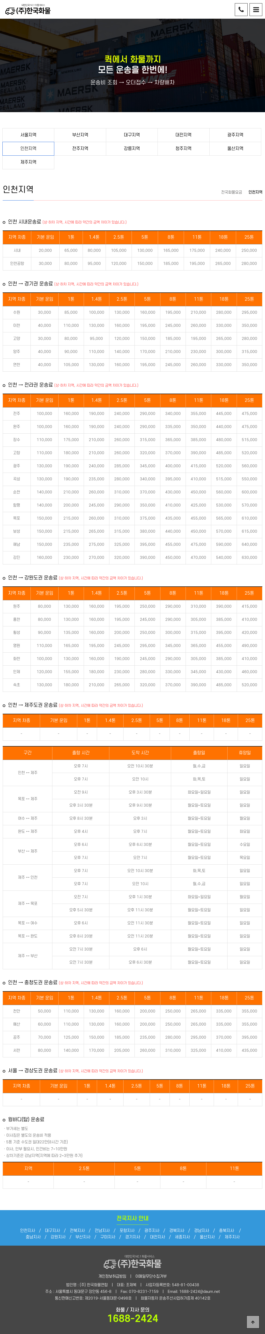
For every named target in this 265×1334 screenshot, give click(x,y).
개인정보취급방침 (112, 1276)
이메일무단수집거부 (151, 1276)
